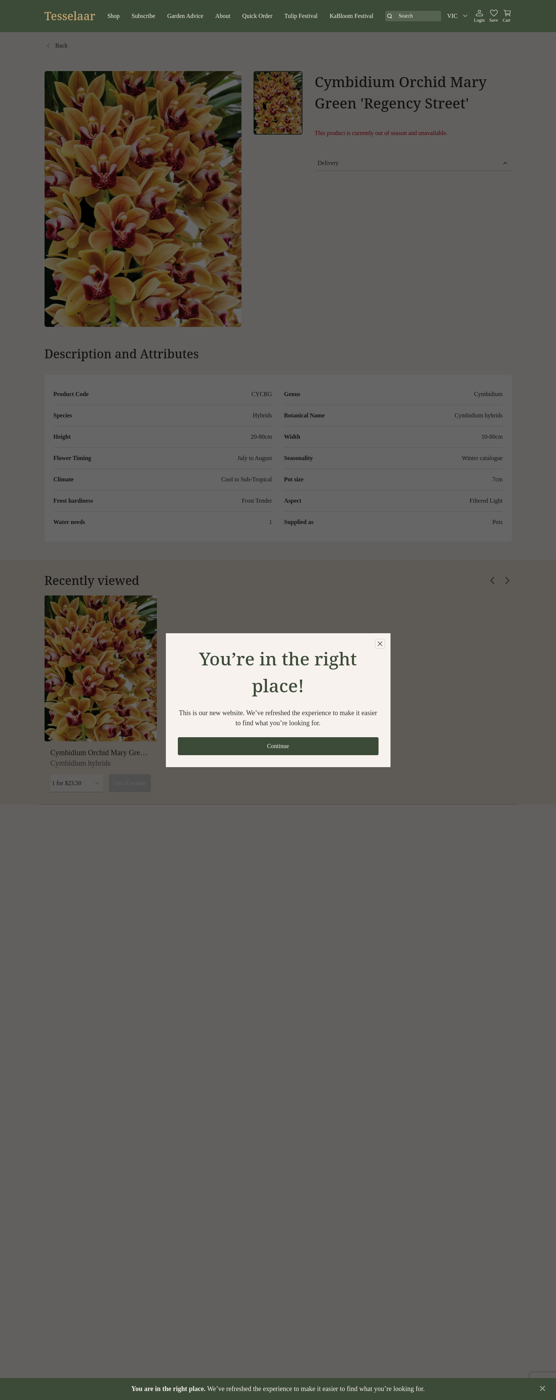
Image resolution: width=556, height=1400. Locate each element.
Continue (278, 746)
